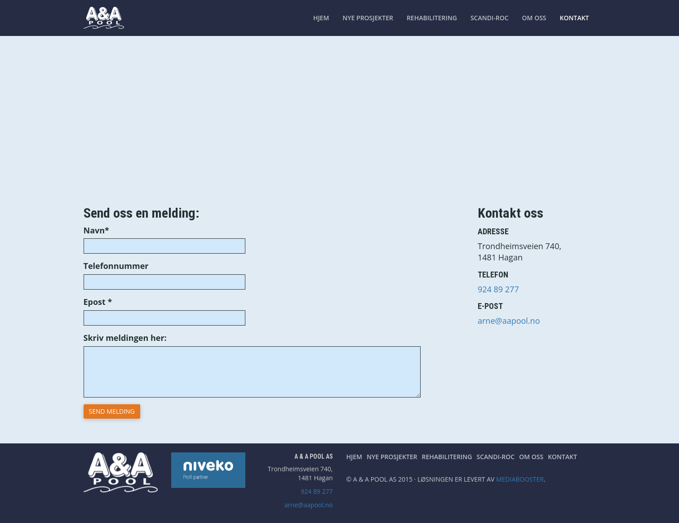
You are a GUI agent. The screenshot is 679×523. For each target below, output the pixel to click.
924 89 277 (498, 289)
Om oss (534, 17)
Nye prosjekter (367, 17)
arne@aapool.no (509, 320)
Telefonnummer (116, 265)
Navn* (96, 230)
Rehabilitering (432, 17)
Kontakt (574, 17)
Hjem (321, 17)
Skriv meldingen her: (125, 337)
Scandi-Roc (489, 17)
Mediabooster (520, 479)
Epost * (98, 301)
